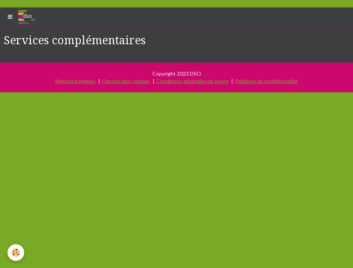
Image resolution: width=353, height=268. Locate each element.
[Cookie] (15, 252)
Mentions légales (75, 81)
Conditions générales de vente (192, 81)
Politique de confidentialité (266, 81)
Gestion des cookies (126, 81)
